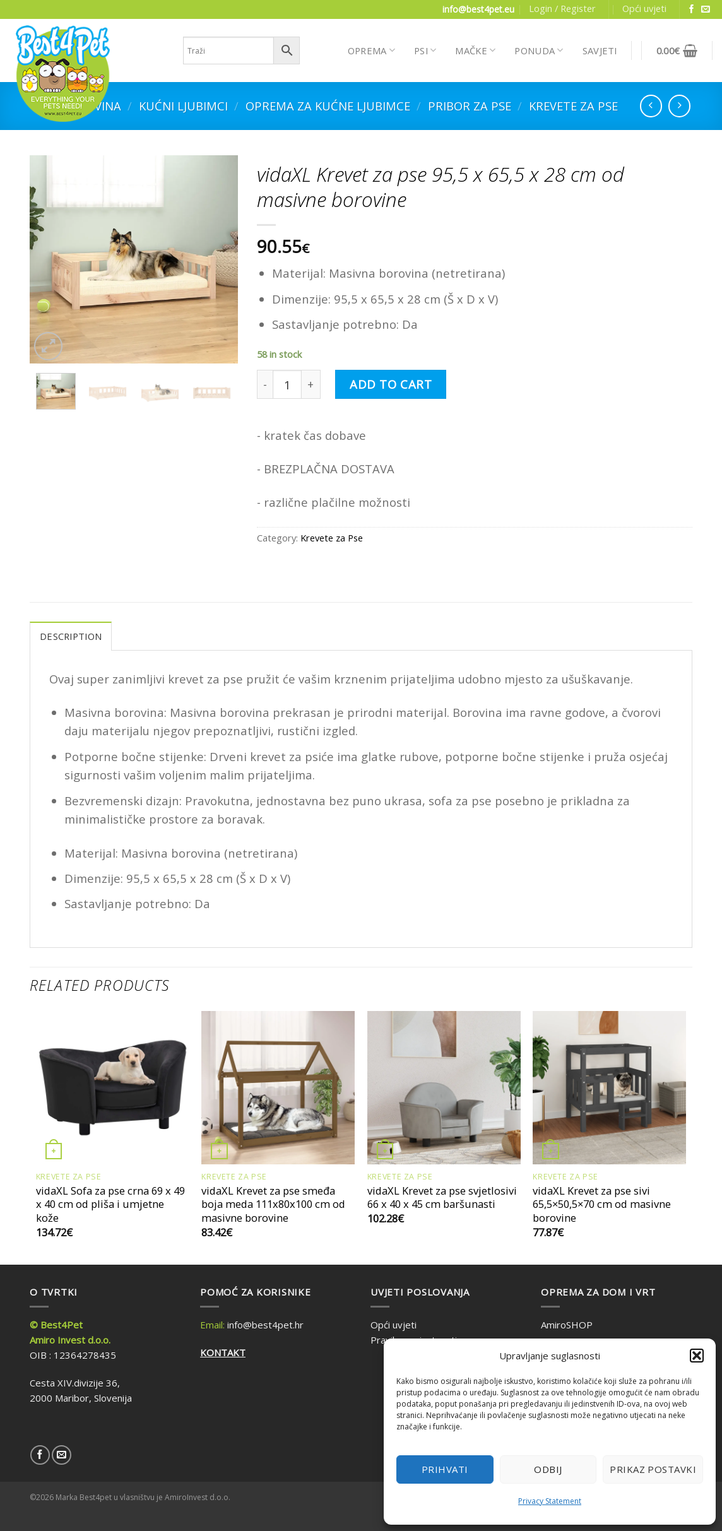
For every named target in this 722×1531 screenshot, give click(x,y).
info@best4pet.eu (478, 9)
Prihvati (445, 1469)
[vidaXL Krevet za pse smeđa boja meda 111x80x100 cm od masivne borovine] (278, 1087)
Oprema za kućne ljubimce (328, 106)
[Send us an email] (705, 10)
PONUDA (538, 50)
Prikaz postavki (653, 1469)
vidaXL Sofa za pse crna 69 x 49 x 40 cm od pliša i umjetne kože (110, 1204)
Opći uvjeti (644, 8)
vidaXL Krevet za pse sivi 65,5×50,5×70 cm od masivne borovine (602, 1204)
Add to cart (391, 384)
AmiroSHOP (567, 1324)
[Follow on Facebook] (691, 10)
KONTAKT (223, 1352)
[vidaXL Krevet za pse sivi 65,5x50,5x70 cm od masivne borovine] (609, 1087)
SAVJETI (600, 50)
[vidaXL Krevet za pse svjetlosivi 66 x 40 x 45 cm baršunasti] (444, 1087)
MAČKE (475, 50)
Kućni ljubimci (183, 106)
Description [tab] (71, 636)
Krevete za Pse (573, 106)
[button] (696, 1355)
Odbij (548, 1469)
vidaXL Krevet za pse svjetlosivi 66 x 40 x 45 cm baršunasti (442, 1197)
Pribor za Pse (469, 106)
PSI (425, 50)
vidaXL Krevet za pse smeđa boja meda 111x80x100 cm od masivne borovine (273, 1204)
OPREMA (371, 50)
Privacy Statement (549, 1501)
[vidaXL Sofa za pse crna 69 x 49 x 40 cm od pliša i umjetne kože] (112, 1087)
